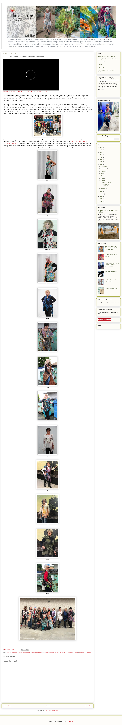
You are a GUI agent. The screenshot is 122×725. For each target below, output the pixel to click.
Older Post (88, 706)
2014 (101, 196)
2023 (101, 150)
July (102, 173)
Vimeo (47, 92)
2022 (101, 152)
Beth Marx (40, 92)
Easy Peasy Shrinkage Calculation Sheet (107, 70)
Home (48, 706)
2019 (101, 159)
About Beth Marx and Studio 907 (107, 56)
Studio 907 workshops (85, 652)
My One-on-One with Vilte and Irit (111, 272)
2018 (101, 162)
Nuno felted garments (37, 652)
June (102, 176)
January (103, 188)
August (103, 171)
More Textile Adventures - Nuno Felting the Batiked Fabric (112, 264)
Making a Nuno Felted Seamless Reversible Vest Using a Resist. (112, 248)
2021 (101, 154)
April (102, 178)
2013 (101, 198)
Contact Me (101, 67)
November (104, 168)
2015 (101, 194)
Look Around (101, 61)
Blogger (70, 721)
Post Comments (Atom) (51, 710)
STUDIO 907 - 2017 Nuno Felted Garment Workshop (18, 92)
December (104, 166)
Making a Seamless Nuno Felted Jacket (111, 280)
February (103, 180)
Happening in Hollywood (111, 288)
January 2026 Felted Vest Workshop (108, 59)
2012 (101, 201)
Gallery (100, 64)
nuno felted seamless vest (51, 652)
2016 (101, 191)
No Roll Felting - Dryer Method (111, 255)
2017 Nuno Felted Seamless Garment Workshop (106, 184)
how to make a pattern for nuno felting (18, 652)
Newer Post (7, 706)
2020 (101, 157)
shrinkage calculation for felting (69, 652)
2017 (101, 164)
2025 (101, 147)
